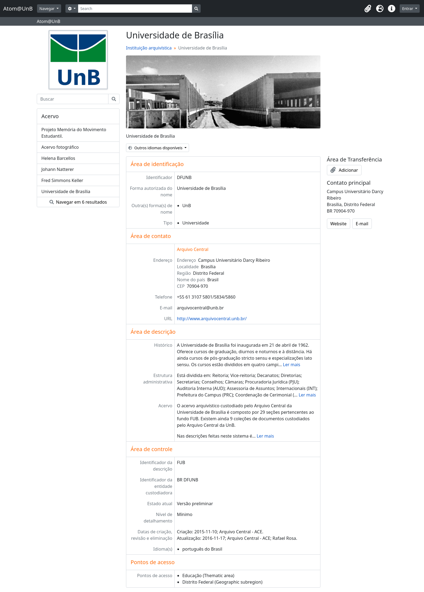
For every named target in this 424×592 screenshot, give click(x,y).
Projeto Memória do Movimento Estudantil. (73, 133)
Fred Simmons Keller (62, 180)
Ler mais (291, 365)
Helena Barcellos (58, 158)
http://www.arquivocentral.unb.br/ (212, 319)
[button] (368, 9)
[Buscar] (72, 99)
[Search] (135, 8)
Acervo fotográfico (60, 147)
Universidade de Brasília (65, 191)
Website (338, 224)
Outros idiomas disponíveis (155, 147)
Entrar (408, 8)
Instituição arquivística (149, 48)
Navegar (47, 8)
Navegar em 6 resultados (78, 202)
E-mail (362, 224)
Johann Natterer (57, 169)
